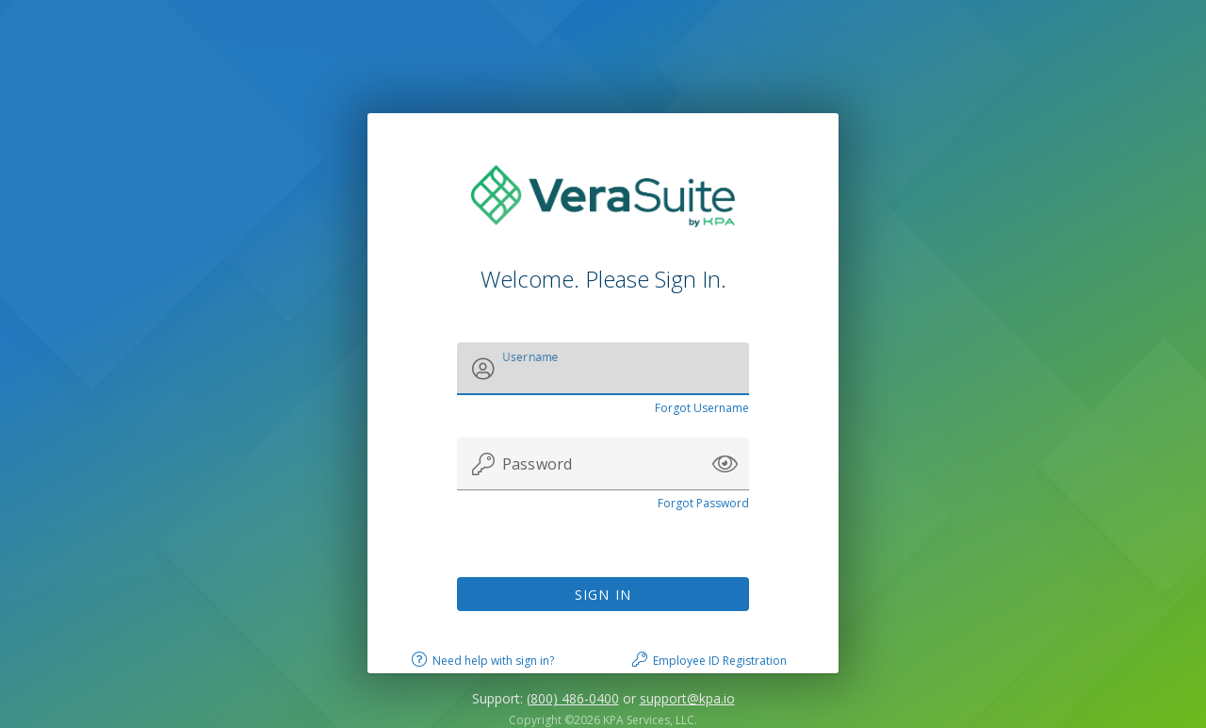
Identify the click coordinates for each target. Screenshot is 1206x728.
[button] (725, 464)
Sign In (603, 595)
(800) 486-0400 (573, 698)
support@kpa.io (687, 698)
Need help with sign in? (493, 661)
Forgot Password (703, 503)
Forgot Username (702, 408)
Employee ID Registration (720, 661)
